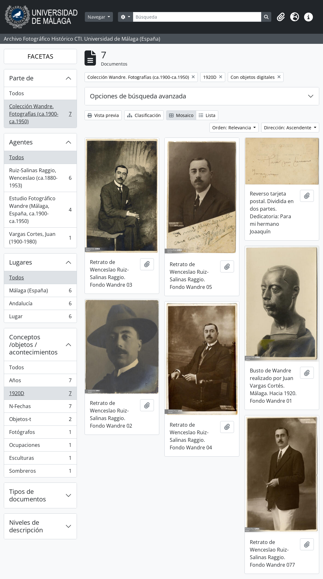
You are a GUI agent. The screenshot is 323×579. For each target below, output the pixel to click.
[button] (281, 17)
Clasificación (144, 115)
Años (40, 382)
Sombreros (40, 472)
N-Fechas (40, 407)
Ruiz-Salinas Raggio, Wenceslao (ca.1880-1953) (40, 178)
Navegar (97, 17)
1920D (40, 394)
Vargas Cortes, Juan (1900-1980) (40, 238)
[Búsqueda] (197, 17)
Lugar (40, 318)
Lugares (20, 262)
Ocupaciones (40, 446)
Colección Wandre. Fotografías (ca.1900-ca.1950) (40, 114)
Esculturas (40, 459)
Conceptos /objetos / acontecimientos (33, 344)
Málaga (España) (40, 292)
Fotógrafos (40, 433)
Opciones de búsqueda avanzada (138, 96)
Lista (207, 115)
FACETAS (40, 56)
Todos (16, 93)
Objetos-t (40, 420)
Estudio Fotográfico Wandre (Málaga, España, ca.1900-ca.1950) (40, 210)
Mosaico (181, 115)
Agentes (21, 142)
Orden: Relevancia (232, 128)
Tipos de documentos (27, 495)
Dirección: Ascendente (288, 128)
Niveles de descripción (26, 526)
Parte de (21, 78)
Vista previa (103, 115)
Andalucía (40, 305)
